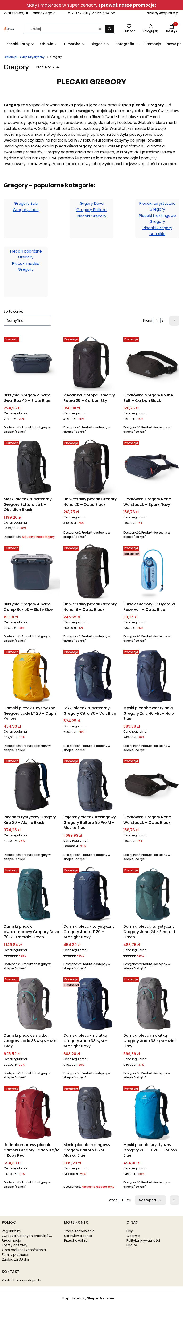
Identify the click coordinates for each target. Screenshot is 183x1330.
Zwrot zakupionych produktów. (27, 1235)
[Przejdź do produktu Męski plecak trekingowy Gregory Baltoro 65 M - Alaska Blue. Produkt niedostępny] (91, 1112)
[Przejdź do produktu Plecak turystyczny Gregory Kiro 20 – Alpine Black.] (32, 785)
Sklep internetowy (88, 1298)
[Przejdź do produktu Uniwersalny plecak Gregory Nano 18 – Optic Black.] (91, 572)
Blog (129, 1231)
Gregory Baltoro (91, 209)
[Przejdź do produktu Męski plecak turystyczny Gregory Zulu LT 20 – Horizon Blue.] (151, 1112)
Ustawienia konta (78, 1235)
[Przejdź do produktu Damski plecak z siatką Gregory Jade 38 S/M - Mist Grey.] (151, 1003)
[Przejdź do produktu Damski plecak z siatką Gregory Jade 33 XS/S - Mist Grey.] (32, 1003)
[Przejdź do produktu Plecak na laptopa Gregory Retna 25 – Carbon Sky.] (91, 363)
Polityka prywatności (143, 1240)
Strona (147, 320)
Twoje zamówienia (79, 1231)
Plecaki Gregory (91, 216)
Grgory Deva (92, 203)
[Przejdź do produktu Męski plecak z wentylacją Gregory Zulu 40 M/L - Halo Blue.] (151, 676)
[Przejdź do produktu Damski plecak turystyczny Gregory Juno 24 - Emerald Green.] (151, 894)
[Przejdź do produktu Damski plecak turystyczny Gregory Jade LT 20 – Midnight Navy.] (91, 894)
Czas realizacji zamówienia (24, 1250)
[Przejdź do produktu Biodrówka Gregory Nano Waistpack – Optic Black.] (151, 785)
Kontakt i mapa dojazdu (21, 1280)
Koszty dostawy (14, 1245)
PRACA (131, 1245)
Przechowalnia (76, 1240)
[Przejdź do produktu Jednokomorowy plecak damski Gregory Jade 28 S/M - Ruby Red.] (32, 1112)
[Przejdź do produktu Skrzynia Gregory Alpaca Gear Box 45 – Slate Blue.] (32, 363)
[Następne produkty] (150, 1200)
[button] (109, 29)
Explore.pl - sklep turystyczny (24, 57)
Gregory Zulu (26, 203)
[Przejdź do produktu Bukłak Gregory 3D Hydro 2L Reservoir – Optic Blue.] (151, 572)
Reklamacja (11, 1240)
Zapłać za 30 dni (15, 1259)
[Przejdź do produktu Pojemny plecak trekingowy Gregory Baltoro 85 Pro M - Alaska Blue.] (91, 785)
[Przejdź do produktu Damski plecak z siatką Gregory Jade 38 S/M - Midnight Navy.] (91, 1003)
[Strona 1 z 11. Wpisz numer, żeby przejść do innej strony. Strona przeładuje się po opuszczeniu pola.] (157, 320)
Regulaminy (11, 1231)
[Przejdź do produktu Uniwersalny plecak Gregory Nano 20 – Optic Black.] (91, 467)
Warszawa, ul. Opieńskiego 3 (29, 13)
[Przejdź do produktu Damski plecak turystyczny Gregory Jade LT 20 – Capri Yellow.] (32, 676)
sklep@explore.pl (163, 13)
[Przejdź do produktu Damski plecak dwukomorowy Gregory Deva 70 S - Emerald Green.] (32, 894)
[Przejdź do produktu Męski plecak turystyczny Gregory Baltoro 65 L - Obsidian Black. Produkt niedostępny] (32, 467)
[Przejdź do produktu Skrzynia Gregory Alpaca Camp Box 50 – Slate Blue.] (32, 572)
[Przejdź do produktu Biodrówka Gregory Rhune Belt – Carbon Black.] (151, 363)
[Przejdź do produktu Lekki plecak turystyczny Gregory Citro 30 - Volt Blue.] (91, 676)
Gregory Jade (26, 209)
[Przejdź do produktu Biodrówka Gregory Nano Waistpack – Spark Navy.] (151, 467)
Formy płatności (15, 1254)
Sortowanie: (13, 311)
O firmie (133, 1235)
